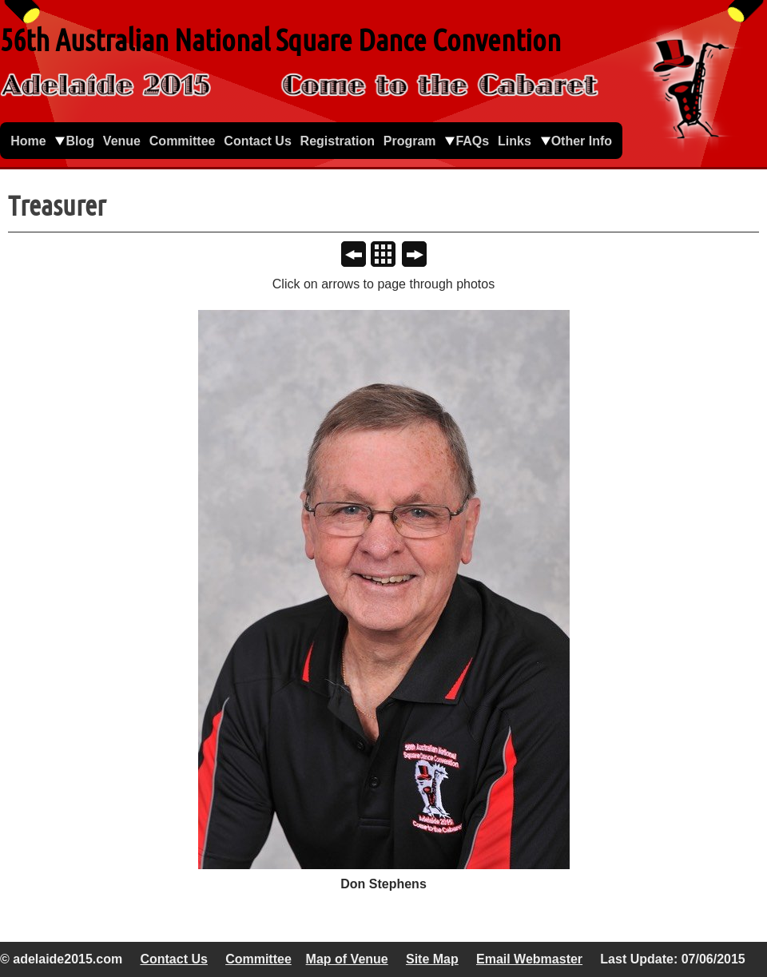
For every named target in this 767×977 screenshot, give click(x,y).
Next (420, 255)
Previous (360, 255)
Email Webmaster (529, 959)
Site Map (432, 959)
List (389, 255)
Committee (258, 959)
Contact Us (173, 959)
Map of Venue (347, 959)
